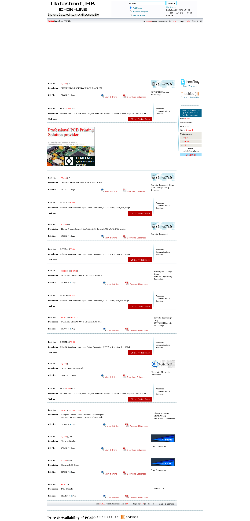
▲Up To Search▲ (167, 503)
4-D (65, 178)
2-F (65, 224)
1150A (176, 12)
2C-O (66, 436)
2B (65, 484)
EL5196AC (179, 9)
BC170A (170, 9)
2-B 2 (69, 317)
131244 (169, 12)
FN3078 (169, 15)
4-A (65, 83)
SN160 (187, 9)
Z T (71, 410)
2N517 (182, 12)
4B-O (66, 460)
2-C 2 (69, 270)
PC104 (189, 12)
